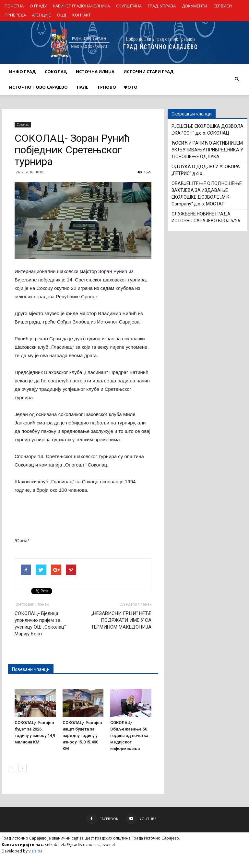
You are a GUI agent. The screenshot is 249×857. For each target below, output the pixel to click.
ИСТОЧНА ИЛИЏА (95, 71)
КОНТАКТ (81, 15)
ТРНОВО (106, 87)
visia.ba (35, 851)
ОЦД (61, 15)
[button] (236, 79)
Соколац (23, 124)
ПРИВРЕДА (15, 15)
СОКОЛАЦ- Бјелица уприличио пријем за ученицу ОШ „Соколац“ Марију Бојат (40, 623)
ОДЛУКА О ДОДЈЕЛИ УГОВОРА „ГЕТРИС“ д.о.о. (206, 170)
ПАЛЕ (82, 87)
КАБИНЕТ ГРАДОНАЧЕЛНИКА (81, 6)
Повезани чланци (31, 669)
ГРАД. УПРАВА (162, 6)
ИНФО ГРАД (22, 71)
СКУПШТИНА (129, 6)
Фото (130, 87)
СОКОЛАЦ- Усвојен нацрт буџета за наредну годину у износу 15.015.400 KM (82, 735)
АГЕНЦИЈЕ (41, 15)
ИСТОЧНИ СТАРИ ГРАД (148, 71)
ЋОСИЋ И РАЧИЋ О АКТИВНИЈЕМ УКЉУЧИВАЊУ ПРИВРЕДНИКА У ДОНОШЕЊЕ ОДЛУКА (207, 149)
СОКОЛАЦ (56, 71)
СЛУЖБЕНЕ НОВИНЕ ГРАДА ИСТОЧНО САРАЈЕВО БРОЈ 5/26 (206, 217)
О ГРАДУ (38, 6)
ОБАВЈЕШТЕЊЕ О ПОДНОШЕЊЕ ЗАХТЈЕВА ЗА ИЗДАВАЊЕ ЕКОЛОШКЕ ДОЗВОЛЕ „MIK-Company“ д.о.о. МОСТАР (207, 193)
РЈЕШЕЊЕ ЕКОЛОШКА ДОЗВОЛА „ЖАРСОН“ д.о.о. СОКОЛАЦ (207, 130)
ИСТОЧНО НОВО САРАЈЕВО (38, 87)
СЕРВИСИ (222, 6)
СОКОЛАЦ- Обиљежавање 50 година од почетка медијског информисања (129, 735)
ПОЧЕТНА (14, 6)
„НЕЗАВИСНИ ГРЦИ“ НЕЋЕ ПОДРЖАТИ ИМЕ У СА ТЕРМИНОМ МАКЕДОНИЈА (121, 620)
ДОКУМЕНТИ (194, 6)
